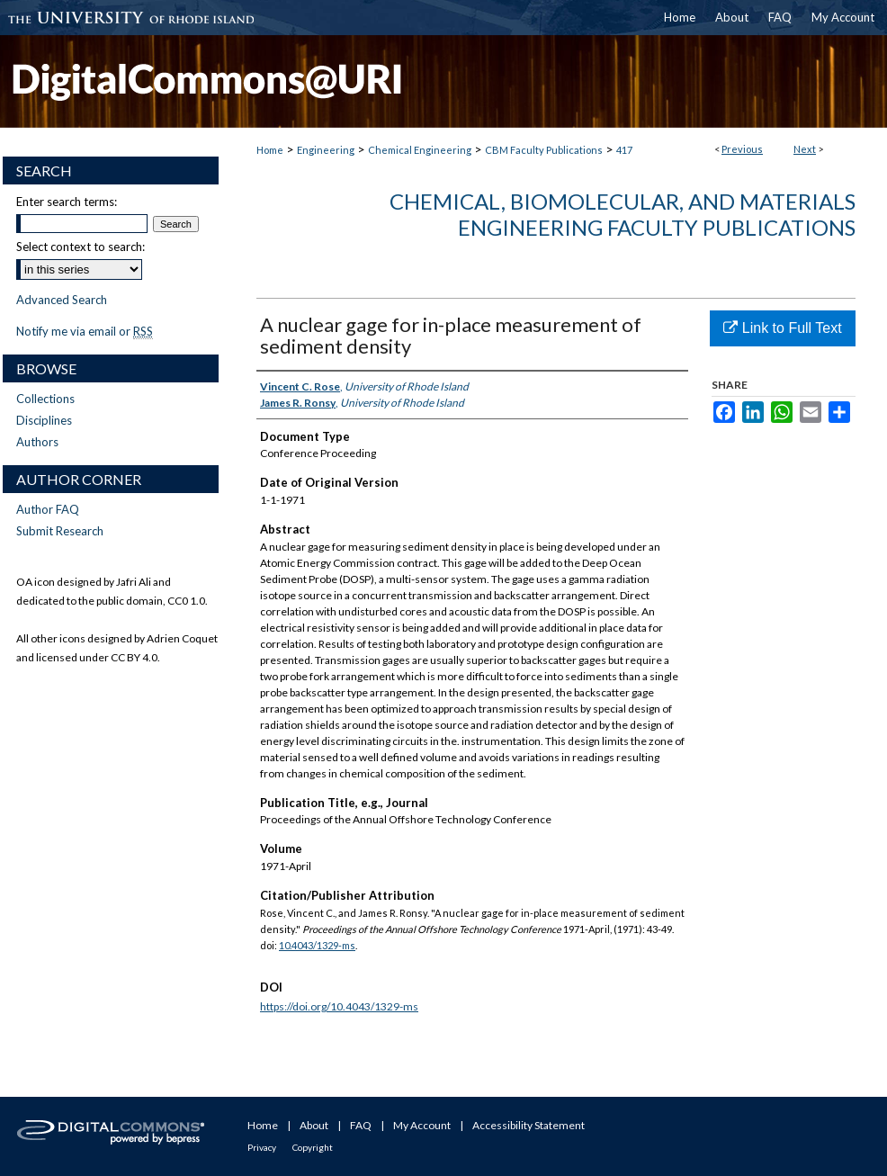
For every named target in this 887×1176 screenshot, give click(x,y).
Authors (37, 442)
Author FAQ (47, 509)
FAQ (361, 1125)
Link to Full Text (782, 328)
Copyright (312, 1147)
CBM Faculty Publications (544, 150)
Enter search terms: (66, 201)
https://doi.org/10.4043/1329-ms (339, 1006)
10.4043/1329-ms (317, 945)
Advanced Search (61, 299)
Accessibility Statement (528, 1125)
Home (269, 150)
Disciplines (44, 420)
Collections (45, 398)
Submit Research (59, 531)
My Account (422, 1125)
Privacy (261, 1147)
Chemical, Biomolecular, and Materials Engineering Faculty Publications (623, 214)
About (314, 1125)
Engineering (325, 150)
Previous (742, 149)
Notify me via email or (84, 331)
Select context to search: (80, 246)
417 (624, 150)
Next (804, 149)
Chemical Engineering (419, 150)
